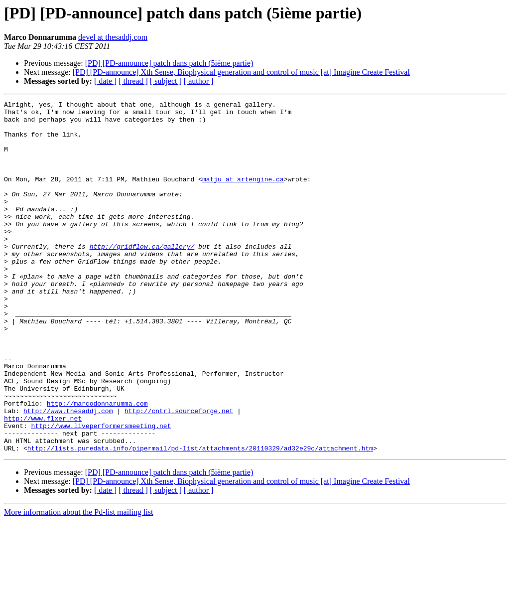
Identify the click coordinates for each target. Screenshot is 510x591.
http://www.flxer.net (43, 482)
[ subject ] (166, 81)
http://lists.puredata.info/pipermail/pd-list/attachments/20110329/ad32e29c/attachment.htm (200, 518)
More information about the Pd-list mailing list (78, 582)
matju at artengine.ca (243, 195)
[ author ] (199, 81)
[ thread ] (133, 81)
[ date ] (105, 81)
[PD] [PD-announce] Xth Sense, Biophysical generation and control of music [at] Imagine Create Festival (241, 72)
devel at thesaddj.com (112, 37)
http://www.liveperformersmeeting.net (101, 491)
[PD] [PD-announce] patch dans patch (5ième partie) (169, 63)
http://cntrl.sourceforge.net (179, 473)
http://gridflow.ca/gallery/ (142, 276)
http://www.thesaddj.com (68, 473)
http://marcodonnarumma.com (97, 464)
